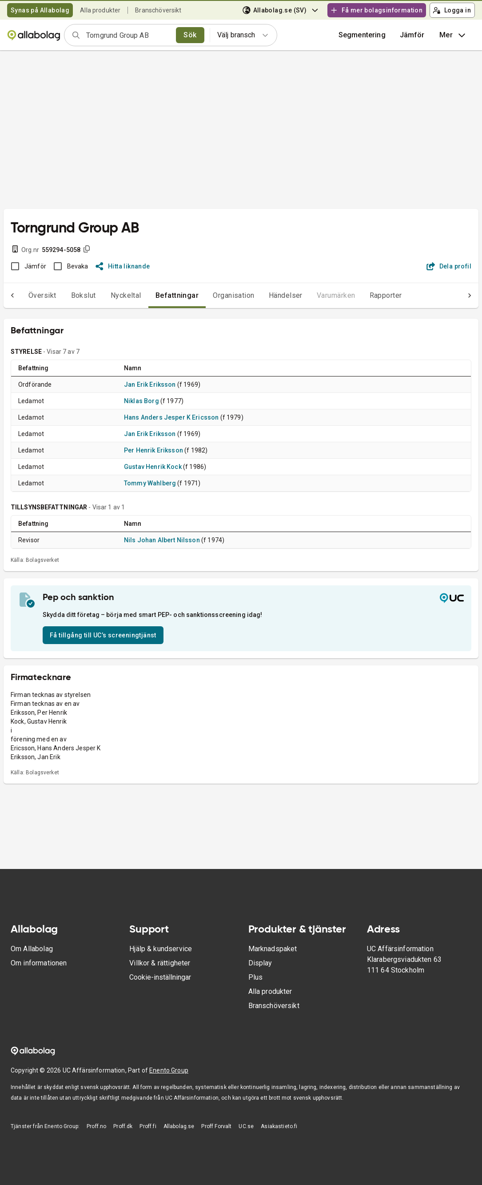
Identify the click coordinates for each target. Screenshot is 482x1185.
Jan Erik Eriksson (150, 384)
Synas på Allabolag (40, 10)
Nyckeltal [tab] (108, 295)
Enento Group (168, 1070)
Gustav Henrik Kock (153, 466)
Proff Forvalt (216, 1126)
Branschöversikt (158, 10)
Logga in (452, 10)
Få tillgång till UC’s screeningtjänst (103, 635)
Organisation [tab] (216, 295)
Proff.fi (147, 1126)
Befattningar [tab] (159, 295)
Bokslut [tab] (65, 295)
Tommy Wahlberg (150, 483)
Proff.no (96, 1126)
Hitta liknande (123, 266)
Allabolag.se (179, 1126)
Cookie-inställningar (160, 977)
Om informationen (39, 963)
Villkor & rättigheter (159, 963)
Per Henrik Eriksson (153, 450)
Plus (255, 977)
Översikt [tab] (25, 295)
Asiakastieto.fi (279, 1126)
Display (260, 963)
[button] (412, 35)
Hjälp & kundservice (160, 949)
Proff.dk (122, 1126)
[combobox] (128, 35)
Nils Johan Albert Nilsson (162, 540)
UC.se (246, 1126)
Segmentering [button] (362, 35)
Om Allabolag (32, 949)
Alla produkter (100, 10)
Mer (453, 35)
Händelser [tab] (268, 295)
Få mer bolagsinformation (376, 10)
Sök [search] (189, 35)
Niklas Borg (141, 400)
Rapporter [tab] (368, 295)
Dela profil (448, 266)
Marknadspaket (272, 949)
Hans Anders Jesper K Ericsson (171, 417)
